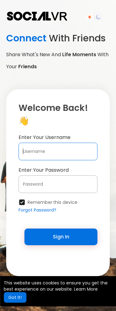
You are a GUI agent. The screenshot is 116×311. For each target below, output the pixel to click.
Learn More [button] (86, 289)
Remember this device (52, 202)
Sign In (61, 236)
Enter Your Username (45, 137)
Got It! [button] (15, 297)
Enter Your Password (44, 170)
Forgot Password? (37, 210)
